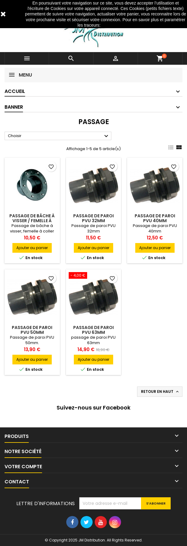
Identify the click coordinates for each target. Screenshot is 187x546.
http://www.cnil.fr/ (118, 25)
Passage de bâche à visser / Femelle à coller (32, 221)
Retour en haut (160, 391)
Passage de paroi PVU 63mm (93, 329)
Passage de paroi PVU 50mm (32, 329)
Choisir (59, 136)
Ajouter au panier (32, 247)
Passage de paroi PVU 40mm (155, 218)
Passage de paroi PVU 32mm (93, 218)
